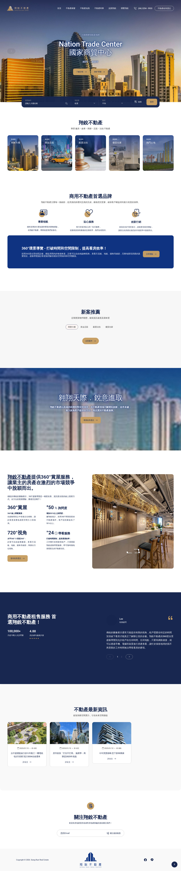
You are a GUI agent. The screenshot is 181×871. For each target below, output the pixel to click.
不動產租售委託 (164, 8)
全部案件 (90, 342)
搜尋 (152, 103)
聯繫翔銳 (125, 8)
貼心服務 (89, 223)
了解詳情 (81, 72)
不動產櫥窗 (70, 8)
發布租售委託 (18, 559)
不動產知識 (85, 8)
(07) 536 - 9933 (144, 8)
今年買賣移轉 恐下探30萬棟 (111, 754)
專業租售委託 (91, 421)
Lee (121, 620)
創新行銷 (136, 224)
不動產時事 (99, 8)
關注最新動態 (113, 833)
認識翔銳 (112, 8)
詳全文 (27, 763)
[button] (170, 51)
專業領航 (43, 223)
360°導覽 (99, 72)
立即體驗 (151, 255)
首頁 (59, 8)
